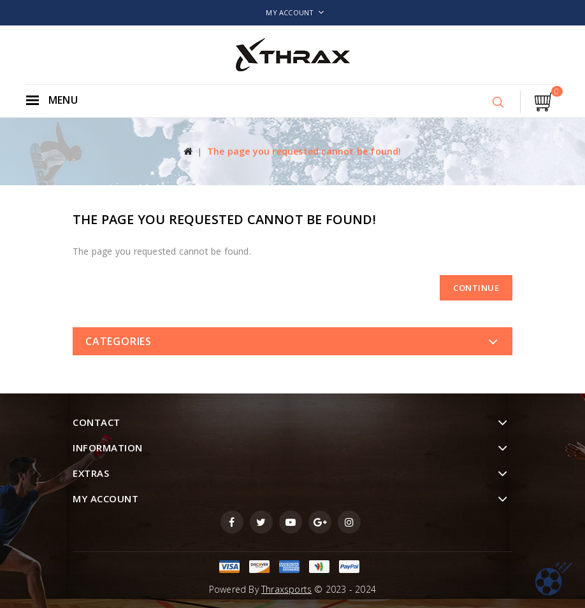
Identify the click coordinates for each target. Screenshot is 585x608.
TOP (553, 578)
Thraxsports (286, 589)
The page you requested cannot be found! (304, 151)
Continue (476, 287)
